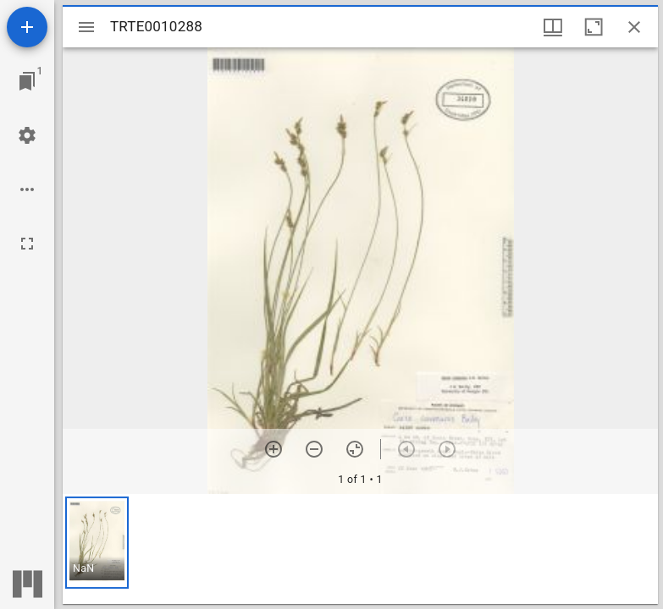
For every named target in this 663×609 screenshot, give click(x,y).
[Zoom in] (273, 449)
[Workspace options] (27, 189)
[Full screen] (27, 243)
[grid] (360, 549)
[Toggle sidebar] (86, 27)
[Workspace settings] (27, 135)
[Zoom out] (314, 449)
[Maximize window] (593, 27)
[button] (96, 542)
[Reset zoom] (354, 449)
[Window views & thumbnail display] (553, 27)
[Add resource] (27, 27)
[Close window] (634, 27)
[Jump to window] (27, 81)
